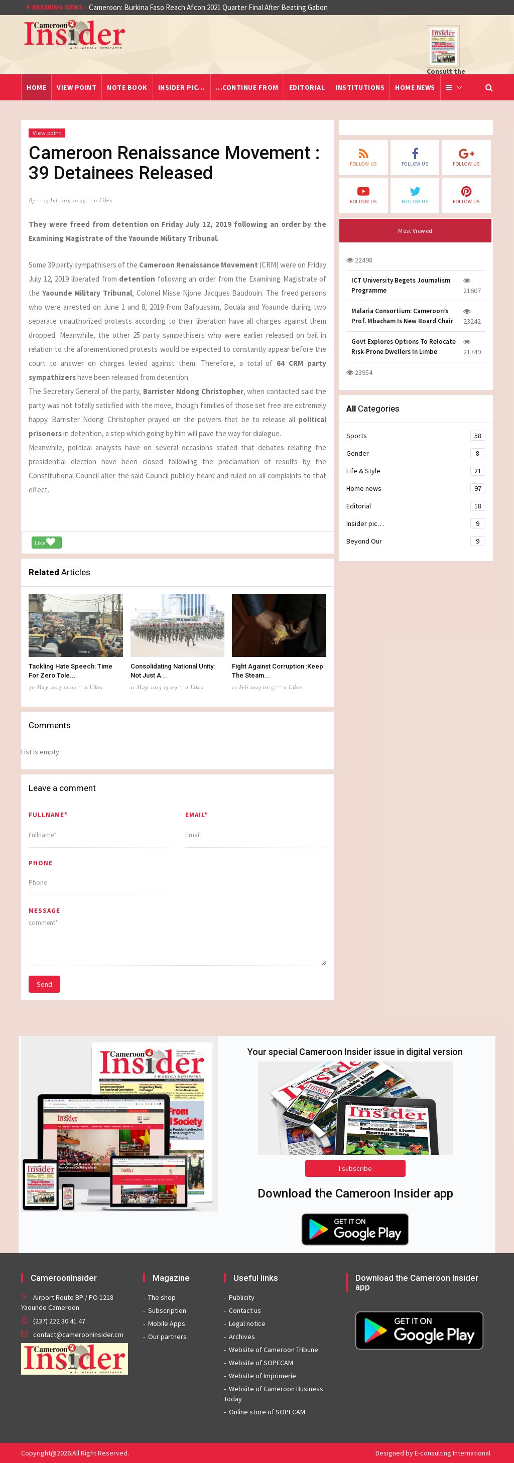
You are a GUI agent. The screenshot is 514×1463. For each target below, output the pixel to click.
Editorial (307, 87)
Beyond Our (415, 541)
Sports (415, 436)
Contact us (245, 1310)
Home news (415, 87)
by (32, 200)
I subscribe (355, 1168)
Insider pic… (181, 87)
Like (45, 542)
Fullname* (48, 815)
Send (44, 984)
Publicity (241, 1297)
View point (76, 87)
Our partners (167, 1336)
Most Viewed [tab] (415, 230)
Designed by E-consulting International (432, 1452)
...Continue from (247, 87)
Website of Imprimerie (262, 1375)
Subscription (167, 1310)
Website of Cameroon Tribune (273, 1349)
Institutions (359, 87)
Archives (242, 1336)
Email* (196, 815)
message (44, 910)
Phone (41, 863)
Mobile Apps (166, 1323)
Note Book (127, 87)
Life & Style (415, 471)
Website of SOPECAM (261, 1362)
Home (36, 87)
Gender (415, 453)
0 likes (103, 200)
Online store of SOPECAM (267, 1411)
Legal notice (247, 1323)
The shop (162, 1297)
